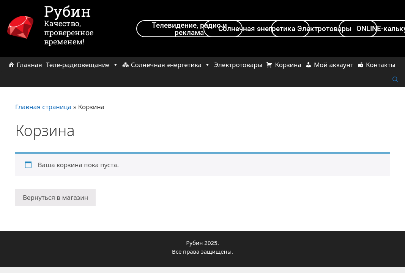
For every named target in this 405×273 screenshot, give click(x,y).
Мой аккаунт (333, 64)
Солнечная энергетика (170, 64)
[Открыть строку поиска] (395, 79)
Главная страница (43, 106)
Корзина (288, 64)
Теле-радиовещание (82, 64)
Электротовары (238, 64)
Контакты (381, 64)
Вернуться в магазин (55, 197)
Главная (29, 64)
